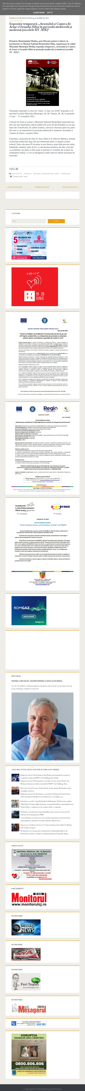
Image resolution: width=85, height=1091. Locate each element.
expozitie (18, 174)
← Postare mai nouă (15, 187)
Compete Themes (29, 1089)
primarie (66, 174)
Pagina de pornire (42, 187)
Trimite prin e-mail (19, 176)
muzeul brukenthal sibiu (47, 174)
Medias (28, 174)
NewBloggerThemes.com (60, 1089)
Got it (50, 13)
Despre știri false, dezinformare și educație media (37, 676)
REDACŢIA (44, 18)
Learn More (39, 13)
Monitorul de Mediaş (51, 1082)
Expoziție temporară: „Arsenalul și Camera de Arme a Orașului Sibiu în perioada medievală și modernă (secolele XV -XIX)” (41, 27)
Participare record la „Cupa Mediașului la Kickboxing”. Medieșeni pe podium (46, 795)
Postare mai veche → (70, 187)
